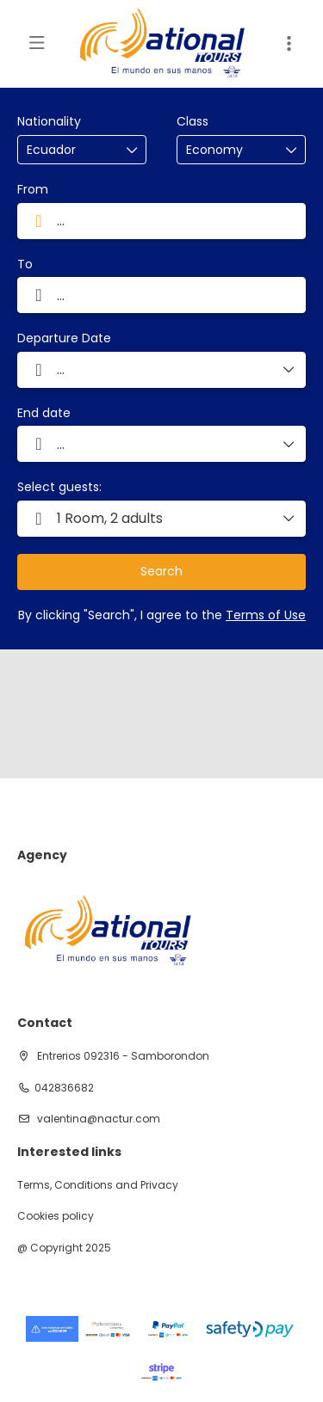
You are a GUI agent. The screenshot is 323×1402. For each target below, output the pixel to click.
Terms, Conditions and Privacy (97, 1185)
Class (192, 122)
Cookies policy (55, 1216)
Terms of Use (266, 615)
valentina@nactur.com (97, 1118)
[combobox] (70, 150)
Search (161, 571)
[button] (161, 519)
